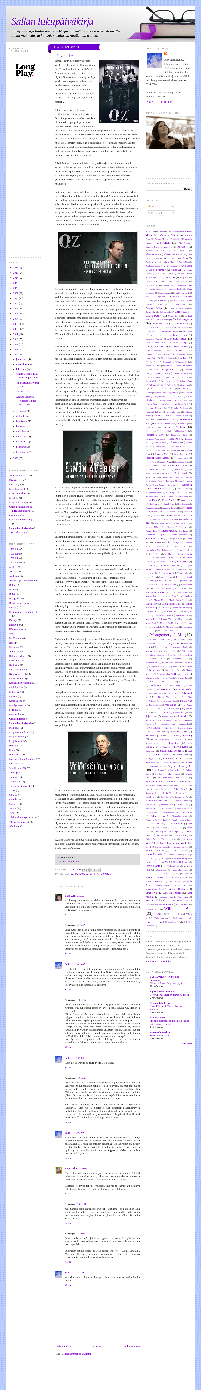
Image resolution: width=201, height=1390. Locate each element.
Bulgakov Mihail (154, 308)
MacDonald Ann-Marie (157, 592)
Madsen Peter (152, 596)
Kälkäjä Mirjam (175, 539)
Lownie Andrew (166, 577)
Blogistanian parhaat (19, 602)
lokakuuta (21, 369)
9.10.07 (80, 895)
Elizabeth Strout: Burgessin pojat (166, 983)
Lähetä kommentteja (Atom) (76, 1353)
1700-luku (14, 558)
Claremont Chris (180, 323)
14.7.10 (80, 1272)
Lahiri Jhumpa (173, 542)
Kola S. (157, 516)
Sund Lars (183, 804)
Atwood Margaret (157, 270)
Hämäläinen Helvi (155, 435)
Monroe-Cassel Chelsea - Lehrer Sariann (175, 631)
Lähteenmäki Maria (162, 588)
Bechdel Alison (152, 285)
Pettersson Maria (170, 701)
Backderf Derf (183, 274)
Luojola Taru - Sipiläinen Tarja (178, 581)
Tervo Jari (176, 827)
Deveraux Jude (176, 338)
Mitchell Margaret (184, 623)
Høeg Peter (174, 439)
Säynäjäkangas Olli (170, 812)
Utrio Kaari (153, 865)
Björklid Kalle (175, 289)
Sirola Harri (172, 781)
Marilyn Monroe (17, 705)
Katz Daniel (173, 485)
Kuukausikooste (17, 678)
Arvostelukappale (18, 475)
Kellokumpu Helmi (154, 492)
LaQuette (157, 542)
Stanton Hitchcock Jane (157, 800)
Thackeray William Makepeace (167, 831)
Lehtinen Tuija (185, 554)
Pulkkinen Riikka (156, 709)
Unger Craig (162, 858)
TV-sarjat (14, 772)
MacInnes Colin (181, 592)
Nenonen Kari (186, 655)
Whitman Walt (152, 909)
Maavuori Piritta (182, 588)
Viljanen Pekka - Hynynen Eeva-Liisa (172, 877)
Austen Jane (176, 270)
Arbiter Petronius (171, 266)
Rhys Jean (160, 732)
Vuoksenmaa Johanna (173, 893)
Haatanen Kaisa (168, 389)
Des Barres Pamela (177, 335)
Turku (12, 790)
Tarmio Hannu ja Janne (182, 820)
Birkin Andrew (156, 289)
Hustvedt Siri (151, 431)
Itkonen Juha (176, 442)
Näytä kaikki (187, 1044)
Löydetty (13, 497)
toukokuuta (22, 431)
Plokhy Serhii (155, 705)
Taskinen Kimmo (174, 824)
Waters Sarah (175, 900)
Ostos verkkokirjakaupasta (22, 519)
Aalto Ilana (150, 231)
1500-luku (14, 549)
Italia (12, 642)
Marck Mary (151, 604)
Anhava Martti (169, 262)
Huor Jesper (151, 427)
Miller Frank (151, 623)
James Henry (160, 450)
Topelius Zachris (175, 842)
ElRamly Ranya (167, 358)
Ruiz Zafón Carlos (181, 739)
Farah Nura (153, 370)
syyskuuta (21, 410)
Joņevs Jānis (151, 462)
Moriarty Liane (171, 643)
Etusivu (97, 1346)
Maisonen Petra (169, 596)
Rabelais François (180, 712)
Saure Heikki (186, 762)
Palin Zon (70, 895)
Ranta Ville (182, 716)
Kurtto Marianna (179, 535)
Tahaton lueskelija (160, 1032)
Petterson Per (154, 701)
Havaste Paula (151, 404)
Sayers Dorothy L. (180, 766)
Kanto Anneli (180, 473)
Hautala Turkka (181, 400)
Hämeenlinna (16, 629)
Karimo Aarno (152, 477)
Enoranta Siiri (183, 362)
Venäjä (12, 808)
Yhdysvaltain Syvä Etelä (22, 817)
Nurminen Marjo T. (156, 666)
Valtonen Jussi (161, 870)
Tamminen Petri (152, 820)
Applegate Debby (153, 266)
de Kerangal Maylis (171, 922)
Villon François (175, 881)
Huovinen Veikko (173, 426)
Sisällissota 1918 (17, 768)
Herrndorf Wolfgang (179, 408)
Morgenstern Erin (153, 643)
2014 (16, 318)
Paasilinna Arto (156, 685)
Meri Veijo (150, 619)
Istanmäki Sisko (159, 442)
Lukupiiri (14, 691)
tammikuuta (22, 451)
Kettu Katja (152, 500)
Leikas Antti (175, 557)
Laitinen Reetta (180, 546)
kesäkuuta (21, 426)
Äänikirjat (14, 826)
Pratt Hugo (170, 704)
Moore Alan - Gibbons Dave (158, 639)
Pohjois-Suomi (16, 736)
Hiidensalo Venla (173, 412)
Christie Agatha (182, 319)
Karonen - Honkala (184, 477)
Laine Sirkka (162, 546)
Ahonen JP (182, 247)
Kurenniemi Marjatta (155, 535)
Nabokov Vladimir (156, 655)
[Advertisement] (107, 1380)
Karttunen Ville (155, 481)
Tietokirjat (14, 781)
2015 (16, 313)
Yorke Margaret (161, 918)
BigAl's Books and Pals (162, 991)
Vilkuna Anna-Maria (154, 881)
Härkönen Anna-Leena (155, 439)
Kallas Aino (178, 469)
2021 (16, 293)
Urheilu (13, 799)
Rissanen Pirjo (152, 735)
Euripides (168, 366)
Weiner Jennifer (162, 904)
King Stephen (183, 504)
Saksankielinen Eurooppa (22, 759)
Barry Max (184, 277)
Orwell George (152, 682)
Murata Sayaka (153, 651)
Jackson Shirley (161, 446)
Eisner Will (151, 358)
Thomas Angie (162, 835)
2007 (16, 354)
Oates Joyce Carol (173, 670)
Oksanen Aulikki (164, 674)
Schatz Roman (158, 770)
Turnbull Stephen (181, 847)
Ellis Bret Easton (153, 362)
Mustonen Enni (170, 651)
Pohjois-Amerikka (18, 732)
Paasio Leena (175, 685)
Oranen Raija (183, 678)
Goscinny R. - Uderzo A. (177, 377)
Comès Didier (151, 331)
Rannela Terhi (167, 716)
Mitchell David (166, 623)
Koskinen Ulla (152, 527)
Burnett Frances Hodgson (178, 308)
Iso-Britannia (16, 638)
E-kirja (12, 607)
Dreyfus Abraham (153, 350)
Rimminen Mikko (179, 731)
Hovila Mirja (183, 423)
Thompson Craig (180, 835)
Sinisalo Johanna (154, 781)
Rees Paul (169, 728)
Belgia (12, 594)
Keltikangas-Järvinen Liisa (177, 492)
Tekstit (153, 206)
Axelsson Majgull (164, 273)
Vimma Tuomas (163, 885)
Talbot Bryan (157, 815)
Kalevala (166, 469)
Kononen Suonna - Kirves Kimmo (163, 519)
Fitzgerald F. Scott (170, 369)
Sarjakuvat (14, 763)
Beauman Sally (182, 281)
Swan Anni (153, 812)
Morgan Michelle (181, 639)
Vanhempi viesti (131, 1346)
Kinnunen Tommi (169, 508)
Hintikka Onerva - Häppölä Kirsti (172, 416)
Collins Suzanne (181, 327)
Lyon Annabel (169, 584)
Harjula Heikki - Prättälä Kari (167, 396)
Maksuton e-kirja (18, 502)
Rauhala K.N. (151, 724)
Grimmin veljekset (168, 381)
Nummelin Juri (152, 662)
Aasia (12, 567)
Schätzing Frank (175, 770)
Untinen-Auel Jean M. (157, 862)
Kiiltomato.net (158, 1017)
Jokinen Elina (182, 458)
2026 (16, 267)
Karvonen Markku (174, 481)
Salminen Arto (170, 758)
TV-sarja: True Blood (68, 861)
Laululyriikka (16, 687)
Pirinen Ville (186, 701)
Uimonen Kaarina (173, 854)
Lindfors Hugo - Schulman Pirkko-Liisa (163, 565)
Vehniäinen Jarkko (171, 874)
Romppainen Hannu (171, 735)
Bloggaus (14, 598)
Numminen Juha (185, 662)
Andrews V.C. (152, 262)
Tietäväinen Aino (168, 839)
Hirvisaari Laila (152, 419)
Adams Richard (161, 239)
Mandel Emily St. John (179, 600)
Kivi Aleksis (186, 508)
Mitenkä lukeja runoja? (161, 1035)
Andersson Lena (180, 258)
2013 (16, 323)
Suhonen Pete (167, 805)
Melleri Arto (171, 611)
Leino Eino (160, 562)
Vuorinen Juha (166, 897)
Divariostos (15, 479)
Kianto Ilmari (186, 500)
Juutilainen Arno (182, 462)
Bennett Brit (168, 285)
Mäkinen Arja (186, 651)
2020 (16, 298)
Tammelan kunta (179, 816)
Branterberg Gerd (181, 293)
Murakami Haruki (180, 647)
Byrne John (150, 312)
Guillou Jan (171, 385)
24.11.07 (81, 1204)
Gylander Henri (152, 389)
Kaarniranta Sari (152, 469)
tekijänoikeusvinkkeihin (158, 960)
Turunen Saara (179, 850)
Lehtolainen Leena (157, 558)
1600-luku (14, 553)
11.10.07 (82, 1168)
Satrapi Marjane (169, 762)
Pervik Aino (187, 697)
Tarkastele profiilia (159, 102)
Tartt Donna (155, 824)
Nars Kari (172, 655)
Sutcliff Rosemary (184, 808)
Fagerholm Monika (184, 366)
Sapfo (186, 759)
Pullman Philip (174, 708)
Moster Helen (161, 647)
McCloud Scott (152, 611)
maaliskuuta (22, 441)
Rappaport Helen (182, 720)
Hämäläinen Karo (179, 435)
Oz (72, 874)
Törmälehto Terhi (154, 854)
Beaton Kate (166, 281)
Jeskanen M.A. (162, 454)
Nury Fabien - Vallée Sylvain (180, 666)
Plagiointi (14, 727)
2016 (16, 308)
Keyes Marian (169, 500)
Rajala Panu (151, 716)
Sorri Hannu (166, 797)
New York (14, 714)
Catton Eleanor (162, 320)
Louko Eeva (151, 577)
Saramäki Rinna (152, 762)
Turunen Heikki (155, 850)
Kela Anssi (183, 489)
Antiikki (13, 576)
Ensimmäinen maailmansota (23, 611)
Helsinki (13, 624)
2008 (16, 349)
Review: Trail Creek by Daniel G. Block (169, 994)
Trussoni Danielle (162, 847)
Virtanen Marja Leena (155, 889)
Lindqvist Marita (181, 569)
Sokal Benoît (180, 789)
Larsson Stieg (185, 550)
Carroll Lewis (174, 316)
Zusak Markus (179, 918)
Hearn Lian (165, 404)
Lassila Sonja (154, 554)
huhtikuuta (22, 436)
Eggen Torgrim (163, 354)
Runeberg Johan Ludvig (155, 743)
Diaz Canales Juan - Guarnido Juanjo (166, 342)
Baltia (12, 584)
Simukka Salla (182, 778)
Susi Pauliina (167, 808)
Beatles (13, 589)
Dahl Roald (187, 331)
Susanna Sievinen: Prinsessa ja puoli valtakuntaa (26, 400)
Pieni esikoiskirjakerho (21, 528)
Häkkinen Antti (182, 431)
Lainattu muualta (17, 488)
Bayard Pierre (151, 281)
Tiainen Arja (151, 839)
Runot (12, 750)
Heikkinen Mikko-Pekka (156, 408)
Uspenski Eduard (180, 862)
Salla (67, 964)
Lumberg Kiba (155, 581)
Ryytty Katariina (163, 747)
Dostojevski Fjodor (178, 346)
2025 (16, 272)
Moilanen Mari (172, 627)
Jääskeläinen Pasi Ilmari (175, 465)
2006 (16, 458)
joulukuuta (22, 359)
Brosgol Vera (163, 304)
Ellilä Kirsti (182, 358)
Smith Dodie (178, 785)
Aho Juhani (163, 242)
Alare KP (184, 250)
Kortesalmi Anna (181, 523)
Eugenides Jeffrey (153, 366)
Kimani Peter (168, 504)
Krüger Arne (183, 527)
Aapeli (161, 231)
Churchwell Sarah (160, 323)
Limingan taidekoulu (178, 561)
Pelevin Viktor (172, 693)
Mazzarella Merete (181, 608)
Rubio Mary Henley (162, 739)
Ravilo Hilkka (153, 727)
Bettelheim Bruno (184, 285)
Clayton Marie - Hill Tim (157, 327)
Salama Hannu (182, 755)
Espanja (13, 620)
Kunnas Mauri (167, 531)
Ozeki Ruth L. (168, 682)
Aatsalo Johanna (174, 231)
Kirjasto (13, 484)
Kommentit (155, 213)
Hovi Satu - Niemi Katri (165, 423)
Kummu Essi (151, 531)
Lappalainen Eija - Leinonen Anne (160, 550)
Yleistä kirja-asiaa (18, 821)
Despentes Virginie (154, 339)
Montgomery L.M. (166, 634)
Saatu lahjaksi (16, 532)
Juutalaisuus (15, 651)
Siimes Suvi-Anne (164, 778)
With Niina (158, 914)
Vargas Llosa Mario (180, 870)
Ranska (13, 745)
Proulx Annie (186, 705)
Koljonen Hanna (172, 515)
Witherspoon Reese (174, 914)
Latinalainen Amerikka (21, 682)
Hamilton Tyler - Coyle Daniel (166, 393)
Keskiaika (14, 664)
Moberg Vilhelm (155, 627)
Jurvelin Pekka (165, 462)
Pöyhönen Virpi (161, 712)
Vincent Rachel (181, 885)
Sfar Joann (159, 774)
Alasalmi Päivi (152, 254)
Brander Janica (164, 293)
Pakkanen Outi (164, 689)
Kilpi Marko (154, 504)
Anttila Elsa (184, 262)
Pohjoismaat (15, 741)
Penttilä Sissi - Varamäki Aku (165, 697)
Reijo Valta (71, 1168)
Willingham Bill (178, 908)
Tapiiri (165, 820)
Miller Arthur (182, 619)
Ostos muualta (16, 515)
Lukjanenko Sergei (184, 577)
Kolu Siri (188, 516)
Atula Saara (186, 266)
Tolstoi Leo (158, 843)
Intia (11, 633)
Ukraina (13, 794)
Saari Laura (150, 751)
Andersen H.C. (160, 258)
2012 (16, 328)
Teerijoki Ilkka (161, 828)
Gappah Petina (161, 373)
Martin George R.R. (171, 604)
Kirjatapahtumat (17, 673)
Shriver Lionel (174, 774)
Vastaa (68, 914)
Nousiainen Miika (180, 659)
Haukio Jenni (165, 400)
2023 (16, 282)
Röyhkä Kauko (181, 747)
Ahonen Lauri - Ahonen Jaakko (160, 250)
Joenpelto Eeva (181, 454)
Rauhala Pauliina (168, 724)
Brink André (176, 296)
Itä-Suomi (14, 646)
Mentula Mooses (163, 615)
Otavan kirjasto (17, 718)
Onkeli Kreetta (169, 678)
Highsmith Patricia (154, 412)
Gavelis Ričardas (180, 373)
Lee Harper (169, 554)
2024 (16, 277)
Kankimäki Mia (162, 473)
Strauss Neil (151, 805)
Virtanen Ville (152, 893)
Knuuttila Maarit (156, 512)
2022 (16, 288)
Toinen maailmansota (20, 785)
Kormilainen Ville (162, 523)
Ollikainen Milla (152, 678)
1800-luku (14, 562)
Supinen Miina (152, 808)
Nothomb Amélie (157, 659)
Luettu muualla (17, 493)
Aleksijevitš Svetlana (173, 254)
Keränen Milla (152, 496)
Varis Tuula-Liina (153, 874)
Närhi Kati (154, 670)
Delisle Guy (156, 335)
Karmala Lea (166, 477)
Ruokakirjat (15, 754)
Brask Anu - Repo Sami (156, 297)
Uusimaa (13, 803)
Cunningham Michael (170, 331)
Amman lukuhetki (160, 1002)
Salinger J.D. (152, 758)
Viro (11, 812)
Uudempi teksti (63, 1346)
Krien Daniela (168, 527)
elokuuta (21, 415)
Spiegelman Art (181, 797)
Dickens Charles (154, 346)
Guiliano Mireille (156, 385)
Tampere (13, 776)
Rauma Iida (184, 724)
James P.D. (175, 450)
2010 (16, 339)
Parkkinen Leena (156, 693)
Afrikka (13, 571)
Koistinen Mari (173, 512)
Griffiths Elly (151, 381)
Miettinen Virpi (166, 619)
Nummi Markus (168, 662)
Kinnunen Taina (152, 508)
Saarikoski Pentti (170, 750)
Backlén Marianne (153, 277)
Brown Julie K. (181, 304)
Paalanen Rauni (185, 682)
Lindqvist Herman (162, 569)
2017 (16, 303)
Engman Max (168, 362)
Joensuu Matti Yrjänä (158, 457)
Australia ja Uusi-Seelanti (22, 580)
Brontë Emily (163, 301)
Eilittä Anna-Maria (181, 354)
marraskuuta (23, 364)
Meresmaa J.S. (182, 615)
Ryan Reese (174, 743)
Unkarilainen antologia (179, 858)
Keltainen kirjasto (18, 656)
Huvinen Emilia (166, 431)
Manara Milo (159, 600)
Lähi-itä (13, 696)
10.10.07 (80, 964)
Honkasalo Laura (169, 419)
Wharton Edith (182, 904)
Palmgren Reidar (184, 689)
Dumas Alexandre (175, 350)
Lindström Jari (152, 573)
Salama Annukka (161, 754)
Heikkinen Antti (181, 404)
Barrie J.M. (170, 277)
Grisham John (186, 381)
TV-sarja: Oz (22, 391)
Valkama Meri (173, 866)
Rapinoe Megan (164, 720)
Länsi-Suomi (15, 700)
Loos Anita (183, 573)
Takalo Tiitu (187, 812)
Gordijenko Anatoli (154, 377)
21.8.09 (81, 1233)
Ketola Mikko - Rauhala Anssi (175, 496)
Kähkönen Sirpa (154, 538)
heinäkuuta (22, 421)
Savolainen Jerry (156, 766)
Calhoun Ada (165, 312)
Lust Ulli (153, 585)
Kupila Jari (183, 531)
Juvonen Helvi (152, 466)
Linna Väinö (168, 573)
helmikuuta (22, 446)
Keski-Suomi (16, 660)
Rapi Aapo (150, 720)
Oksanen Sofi (181, 673)
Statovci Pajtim (181, 801)
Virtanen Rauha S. (178, 888)
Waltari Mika (154, 900)
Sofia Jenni (164, 789)
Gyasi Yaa (184, 385)
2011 (16, 334)
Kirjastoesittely (17, 669)
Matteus (166, 608)
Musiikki (13, 709)
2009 (16, 344)
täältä (159, 92)
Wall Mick (183, 897)
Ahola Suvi (168, 247)
